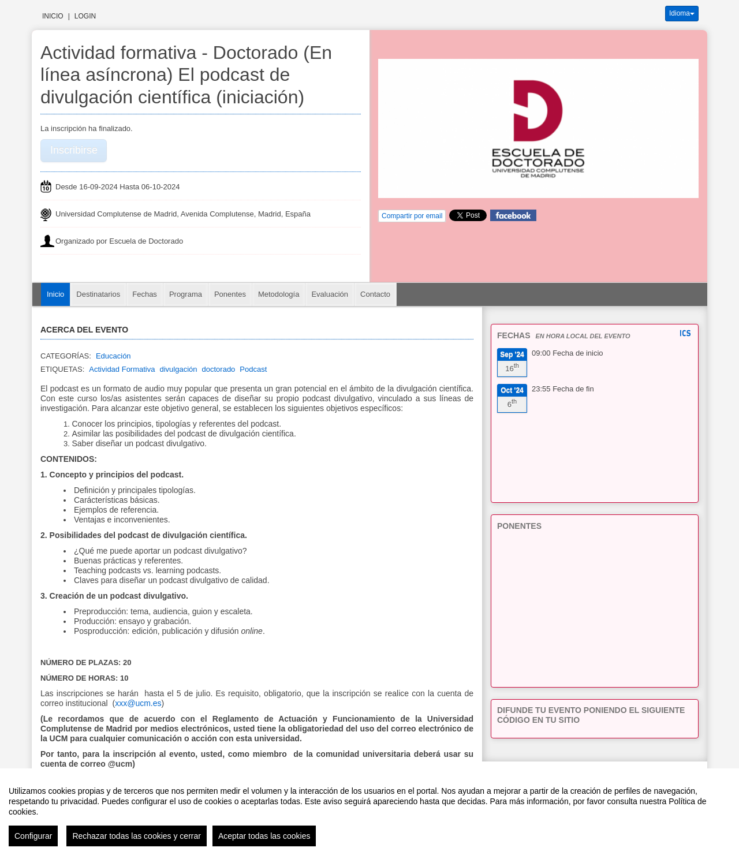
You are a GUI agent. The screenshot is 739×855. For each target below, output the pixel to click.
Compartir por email (412, 216)
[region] (369, 811)
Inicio (53, 16)
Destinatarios (98, 294)
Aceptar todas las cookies (264, 836)
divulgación (178, 369)
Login (85, 16)
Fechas (144, 294)
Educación (113, 356)
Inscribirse (74, 150)
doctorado (219, 369)
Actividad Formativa (122, 369)
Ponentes (230, 294)
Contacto (375, 294)
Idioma (682, 13)
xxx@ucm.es (138, 703)
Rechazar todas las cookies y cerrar (136, 836)
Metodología (279, 294)
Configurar (33, 836)
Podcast (253, 369)
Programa (185, 294)
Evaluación (329, 294)
